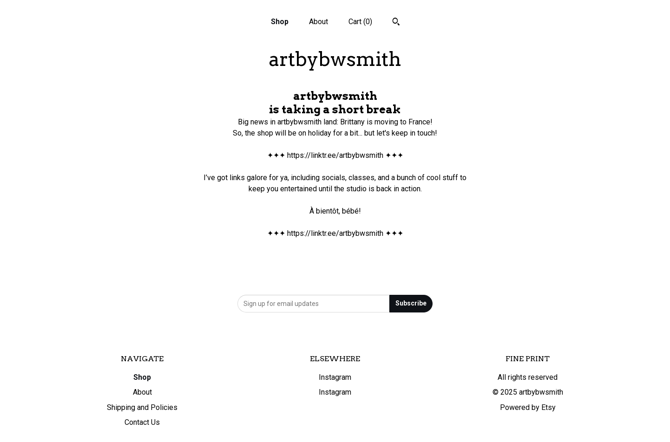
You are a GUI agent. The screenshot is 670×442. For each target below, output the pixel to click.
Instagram (335, 377)
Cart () (360, 21)
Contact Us (142, 422)
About (318, 21)
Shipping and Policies (142, 407)
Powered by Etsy (528, 407)
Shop (280, 21)
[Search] (396, 23)
